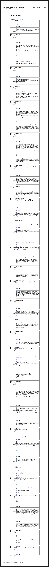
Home (34, 7)
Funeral (44, 7)
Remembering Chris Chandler (13, 7)
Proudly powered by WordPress (18, 562)
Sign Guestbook (20, 19)
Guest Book (39, 7)
